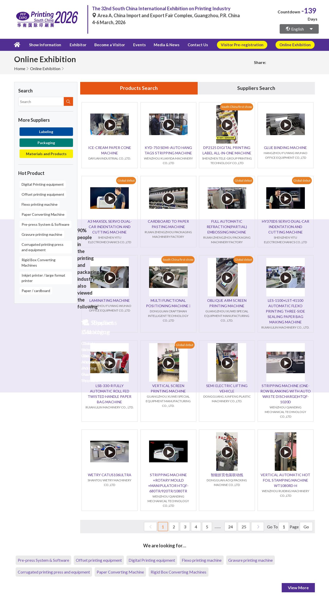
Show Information (45, 44)
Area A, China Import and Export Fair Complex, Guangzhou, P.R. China (166, 15)
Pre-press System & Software (45, 224)
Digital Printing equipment (43, 184)
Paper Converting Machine (43, 214)
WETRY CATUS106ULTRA (109, 475)
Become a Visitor (108, 44)
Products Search (139, 88)
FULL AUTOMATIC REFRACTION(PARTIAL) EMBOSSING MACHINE (227, 226)
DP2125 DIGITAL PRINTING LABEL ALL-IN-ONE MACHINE (227, 150)
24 (230, 526)
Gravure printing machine (42, 234)
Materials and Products (46, 153)
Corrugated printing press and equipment (42, 247)
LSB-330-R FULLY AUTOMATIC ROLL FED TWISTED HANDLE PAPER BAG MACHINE (109, 393)
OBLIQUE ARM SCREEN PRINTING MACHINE (226, 303)
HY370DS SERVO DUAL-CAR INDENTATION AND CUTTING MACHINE (285, 226)
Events (136, 44)
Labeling (46, 131)
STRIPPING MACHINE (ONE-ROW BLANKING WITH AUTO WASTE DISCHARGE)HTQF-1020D (285, 393)
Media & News (162, 44)
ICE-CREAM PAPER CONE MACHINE (109, 150)
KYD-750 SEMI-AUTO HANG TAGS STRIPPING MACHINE (168, 150)
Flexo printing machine (40, 204)
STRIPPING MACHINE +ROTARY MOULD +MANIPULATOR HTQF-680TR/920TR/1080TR (168, 483)
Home (19, 68)
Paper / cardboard (36, 290)
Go (306, 526)
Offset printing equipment (43, 194)
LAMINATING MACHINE (109, 300)
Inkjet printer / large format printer (43, 278)
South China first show (236, 107)
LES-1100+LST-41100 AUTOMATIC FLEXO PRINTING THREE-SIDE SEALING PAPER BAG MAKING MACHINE (285, 311)
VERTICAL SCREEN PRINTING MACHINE (168, 388)
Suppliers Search (256, 88)
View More (298, 587)
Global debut (126, 180)
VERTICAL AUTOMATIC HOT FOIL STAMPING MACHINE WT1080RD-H (285, 480)
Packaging (46, 142)
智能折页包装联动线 (227, 475)
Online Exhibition (45, 68)
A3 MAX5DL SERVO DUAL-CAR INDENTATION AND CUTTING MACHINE (110, 226)
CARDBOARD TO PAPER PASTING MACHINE (168, 224)
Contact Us (192, 44)
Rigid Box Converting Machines (39, 262)
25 (244, 526)
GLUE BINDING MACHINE (285, 147)
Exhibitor (76, 44)
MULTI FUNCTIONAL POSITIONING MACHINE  (168, 303)
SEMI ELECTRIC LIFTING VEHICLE (227, 388)
